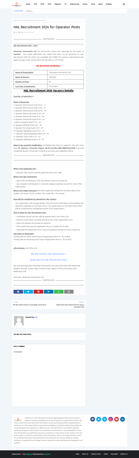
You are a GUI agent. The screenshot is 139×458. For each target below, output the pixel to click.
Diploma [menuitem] (58, 4)
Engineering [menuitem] (74, 4)
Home (15, 20)
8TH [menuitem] (35, 4)
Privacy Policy (96, 454)
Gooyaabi (47, 454)
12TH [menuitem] (49, 4)
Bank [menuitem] (100, 4)
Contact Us (123, 454)
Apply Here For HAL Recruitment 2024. (48, 260)
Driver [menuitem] (85, 4)
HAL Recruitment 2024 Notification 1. (49, 254)
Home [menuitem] (28, 4)
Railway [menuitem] (109, 4)
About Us (85, 454)
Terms (106, 454)
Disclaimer (114, 454)
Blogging (28, 454)
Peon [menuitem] (93, 4)
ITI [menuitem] (65, 4)
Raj (16, 32)
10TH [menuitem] (42, 4)
